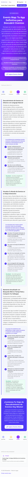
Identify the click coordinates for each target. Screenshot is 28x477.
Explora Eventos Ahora (14, 74)
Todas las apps (14, 470)
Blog (10, 2)
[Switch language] (21, 2)
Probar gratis (22, 5)
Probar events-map (6, 473)
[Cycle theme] (25, 2)
